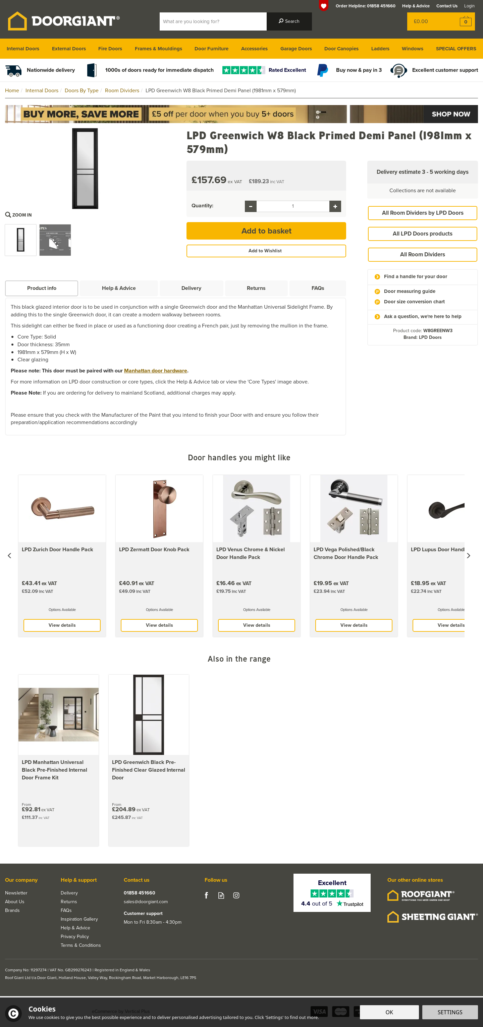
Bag (427, 21)
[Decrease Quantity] (251, 206)
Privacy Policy (75, 936)
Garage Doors (296, 48)
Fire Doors (110, 48)
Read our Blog (221, 895)
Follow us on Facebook (206, 895)
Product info (41, 288)
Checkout (461, 21)
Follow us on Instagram (236, 895)
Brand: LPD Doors (423, 337)
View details (62, 625)
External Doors (69, 48)
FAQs (318, 288)
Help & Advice (119, 288)
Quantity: (202, 205)
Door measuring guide (409, 291)
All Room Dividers (422, 254)
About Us (14, 901)
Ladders (380, 48)
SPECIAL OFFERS (456, 48)
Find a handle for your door (415, 276)
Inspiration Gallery (79, 919)
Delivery (191, 288)
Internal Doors (23, 48)
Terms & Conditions (81, 945)
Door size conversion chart (414, 301)
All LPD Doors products (422, 233)
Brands (12, 910)
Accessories (254, 48)
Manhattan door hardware (155, 370)
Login (469, 6)
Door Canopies (341, 48)
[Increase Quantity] (335, 206)
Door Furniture (211, 48)
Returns (256, 288)
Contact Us (447, 6)
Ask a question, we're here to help (423, 316)
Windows (412, 48)
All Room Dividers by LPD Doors (423, 213)
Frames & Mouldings (158, 48)
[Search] (213, 21)
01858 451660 (139, 893)
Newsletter (16, 893)
